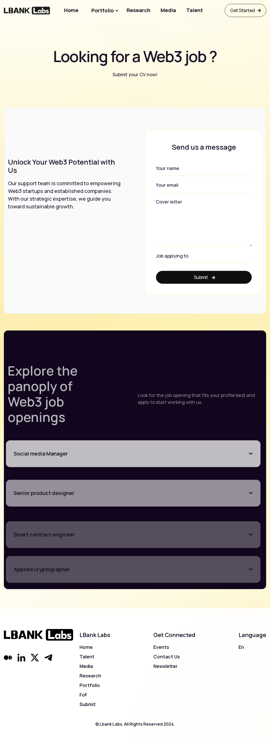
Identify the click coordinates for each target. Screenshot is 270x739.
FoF (83, 695)
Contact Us (166, 656)
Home (86, 647)
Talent (87, 656)
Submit (88, 704)
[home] (27, 10)
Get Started (245, 10)
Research (90, 676)
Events (161, 647)
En (241, 647)
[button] (97, 10)
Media (86, 666)
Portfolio (90, 685)
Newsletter (165, 666)
